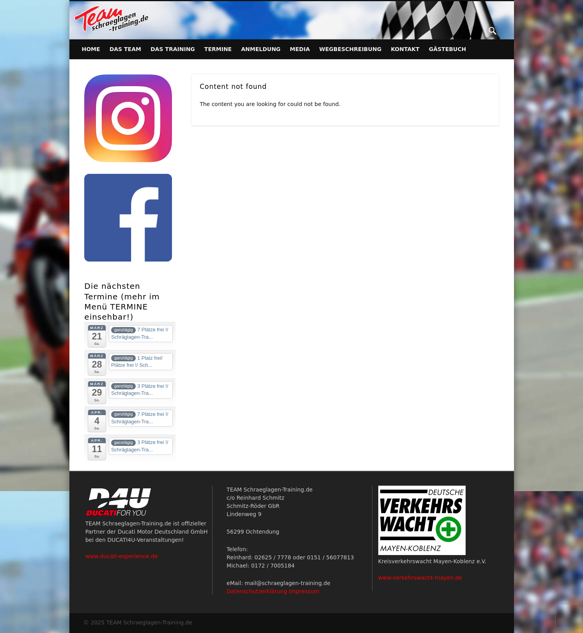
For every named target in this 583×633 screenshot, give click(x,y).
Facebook (476, 31)
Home (91, 49)
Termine (218, 49)
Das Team (125, 49)
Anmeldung (260, 49)
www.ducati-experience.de (121, 556)
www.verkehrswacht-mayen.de (420, 578)
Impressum (304, 591)
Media (300, 49)
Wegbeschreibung (350, 49)
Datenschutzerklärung (257, 591)
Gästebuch (447, 49)
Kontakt (405, 49)
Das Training (173, 49)
